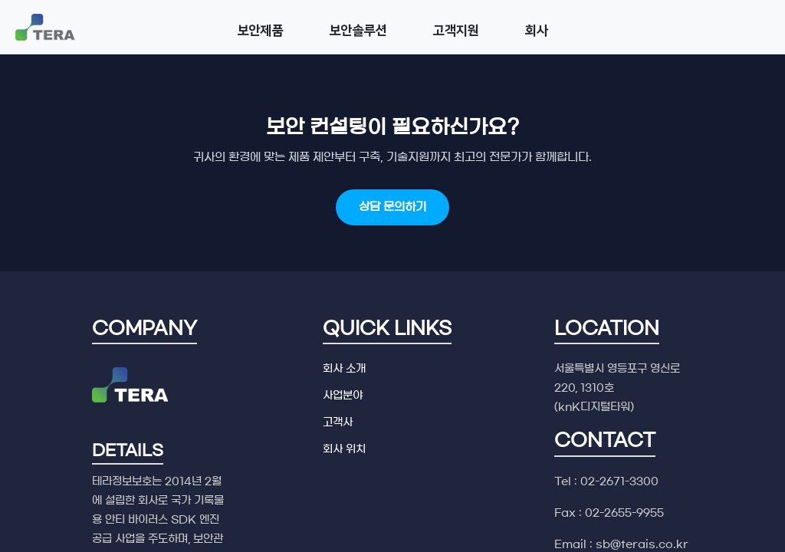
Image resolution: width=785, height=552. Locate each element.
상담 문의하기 (392, 206)
